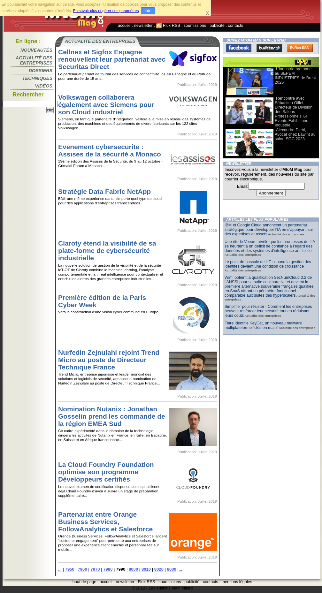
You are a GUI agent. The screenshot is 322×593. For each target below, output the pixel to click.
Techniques (37, 78)
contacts (235, 25)
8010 (146, 569)
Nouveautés (36, 50)
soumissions (195, 25)
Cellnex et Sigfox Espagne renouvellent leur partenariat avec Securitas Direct (111, 59)
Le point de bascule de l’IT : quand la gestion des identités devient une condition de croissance (268, 264)
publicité (217, 25)
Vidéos (43, 85)
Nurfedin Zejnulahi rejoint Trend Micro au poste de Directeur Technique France (108, 360)
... (60, 569)
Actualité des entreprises (34, 60)
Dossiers (40, 70)
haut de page (84, 581)
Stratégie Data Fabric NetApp (104, 191)
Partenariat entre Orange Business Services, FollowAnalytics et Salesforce (105, 522)
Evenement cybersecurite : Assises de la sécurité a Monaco (109, 150)
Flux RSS (168, 25)
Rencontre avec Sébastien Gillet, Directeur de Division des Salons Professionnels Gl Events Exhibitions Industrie (293, 111)
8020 (159, 569)
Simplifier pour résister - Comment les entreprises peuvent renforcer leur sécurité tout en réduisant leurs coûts (268, 311)
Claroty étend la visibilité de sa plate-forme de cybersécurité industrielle (107, 250)
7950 (69, 569)
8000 (133, 569)
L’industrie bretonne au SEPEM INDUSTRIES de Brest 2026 (295, 75)
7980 (107, 569)
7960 (82, 569)
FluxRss (300, 48)
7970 (95, 569)
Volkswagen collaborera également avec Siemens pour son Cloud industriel (106, 105)
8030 (171, 569)
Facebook (238, 48)
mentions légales (236, 581)
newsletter (143, 25)
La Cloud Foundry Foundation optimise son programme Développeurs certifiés (106, 472)
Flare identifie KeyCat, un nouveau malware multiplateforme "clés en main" (263, 325)
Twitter (269, 48)
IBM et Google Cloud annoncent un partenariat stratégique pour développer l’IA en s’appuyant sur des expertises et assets (269, 229)
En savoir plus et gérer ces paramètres (106, 11)
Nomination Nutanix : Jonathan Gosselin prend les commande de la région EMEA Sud (111, 416)
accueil (124, 25)
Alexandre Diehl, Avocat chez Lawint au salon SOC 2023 (295, 134)
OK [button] (148, 11)
